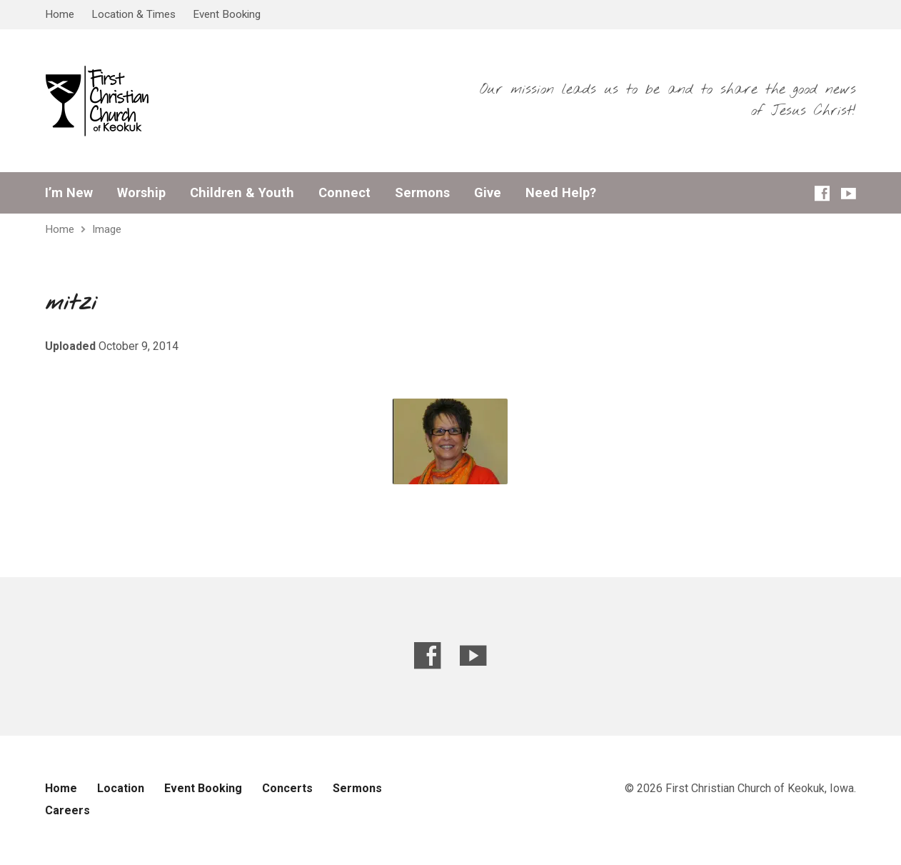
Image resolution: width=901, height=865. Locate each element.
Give (487, 192)
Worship (141, 192)
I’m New (69, 192)
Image (106, 229)
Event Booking (227, 14)
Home (59, 14)
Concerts (287, 788)
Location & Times (133, 14)
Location (120, 788)
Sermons (422, 192)
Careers (67, 810)
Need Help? (560, 192)
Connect (344, 192)
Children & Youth (242, 192)
